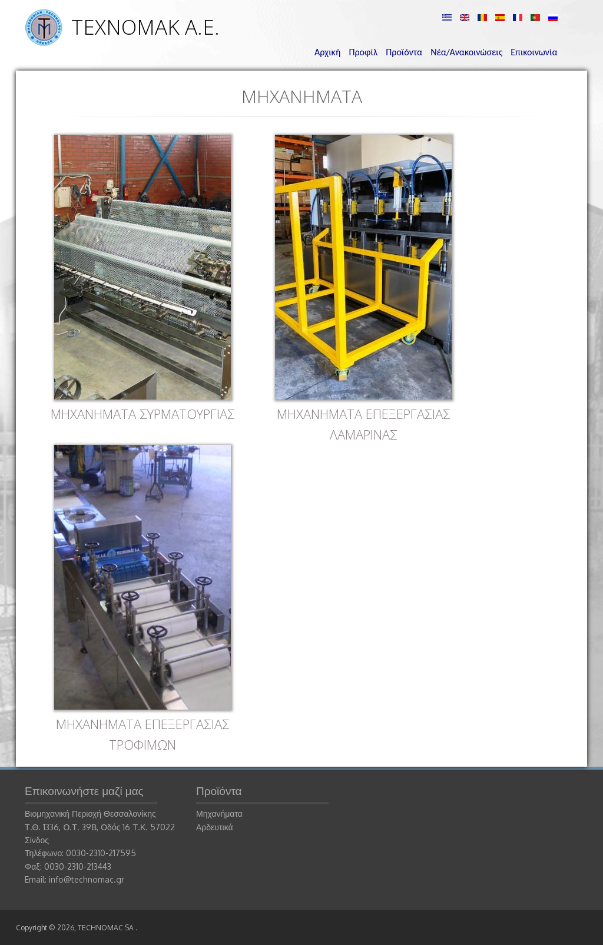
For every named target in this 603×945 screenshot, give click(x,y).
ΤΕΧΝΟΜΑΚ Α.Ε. (145, 27)
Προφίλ (363, 52)
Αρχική (327, 52)
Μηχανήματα (219, 813)
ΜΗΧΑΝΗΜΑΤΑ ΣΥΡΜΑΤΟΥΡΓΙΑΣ (143, 413)
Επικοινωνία (534, 52)
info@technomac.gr (86, 879)
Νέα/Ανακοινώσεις (466, 52)
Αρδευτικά (214, 827)
